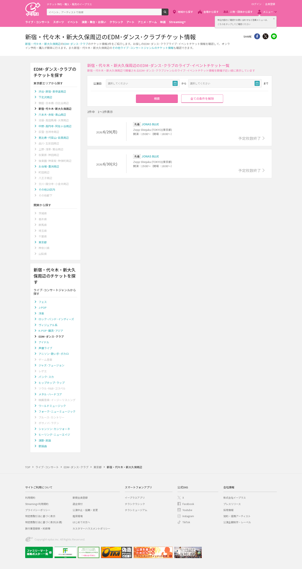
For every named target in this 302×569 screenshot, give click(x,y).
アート (130, 22)
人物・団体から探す (241, 11)
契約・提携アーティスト (237, 516)
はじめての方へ (81, 522)
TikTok (186, 522)
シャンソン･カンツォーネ (54, 429)
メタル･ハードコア (50, 394)
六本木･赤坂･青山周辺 (52, 115)
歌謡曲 (43, 446)
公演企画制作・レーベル (237, 522)
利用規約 (30, 497)
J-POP (43, 307)
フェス (43, 302)
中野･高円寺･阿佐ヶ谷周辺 (55, 126)
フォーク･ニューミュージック (57, 411)
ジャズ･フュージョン (51, 365)
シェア (257, 36)
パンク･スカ (46, 377)
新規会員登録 (80, 497)
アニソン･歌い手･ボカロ (54, 354)
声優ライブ (45, 348)
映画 (163, 22)
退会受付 (78, 504)
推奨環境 (78, 516)
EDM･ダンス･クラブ (75, 44)
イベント (72, 22)
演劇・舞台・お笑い (94, 22)
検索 (157, 98)
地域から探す (185, 11)
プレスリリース (232, 504)
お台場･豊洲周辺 (49, 166)
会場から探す (211, 11)
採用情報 (228, 510)
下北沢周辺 (45, 97)
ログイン (256, 4)
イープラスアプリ (135, 497)
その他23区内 (47, 189)
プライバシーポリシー (37, 510)
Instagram (188, 516)
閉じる (274, 18)
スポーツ (58, 22)
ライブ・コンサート (37, 22)
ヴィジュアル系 (48, 325)
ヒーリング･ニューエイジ (54, 435)
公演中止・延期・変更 (85, 510)
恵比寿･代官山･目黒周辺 (54, 138)
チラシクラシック (135, 504)
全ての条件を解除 (202, 98)
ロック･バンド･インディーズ (56, 319)
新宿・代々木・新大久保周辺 (43, 44)
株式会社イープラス (234, 497)
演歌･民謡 (45, 440)
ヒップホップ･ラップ (52, 383)
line (274, 36)
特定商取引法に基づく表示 (40, 516)
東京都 (43, 242)
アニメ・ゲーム (147, 22)
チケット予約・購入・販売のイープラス (69, 4)
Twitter (265, 36)
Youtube (187, 510)
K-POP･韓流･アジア (51, 331)
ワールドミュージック (52, 406)
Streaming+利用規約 (36, 504)
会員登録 (270, 4)
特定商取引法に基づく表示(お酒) (43, 522)
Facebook (188, 504)
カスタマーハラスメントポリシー (91, 528)
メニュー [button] (268, 11)
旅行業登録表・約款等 (37, 528)
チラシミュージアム (136, 510)
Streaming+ (177, 22)
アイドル (44, 342)
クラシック (116, 22)
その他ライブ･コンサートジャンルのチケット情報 (142, 48)
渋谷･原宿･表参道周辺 (52, 91)
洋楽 (41, 313)
